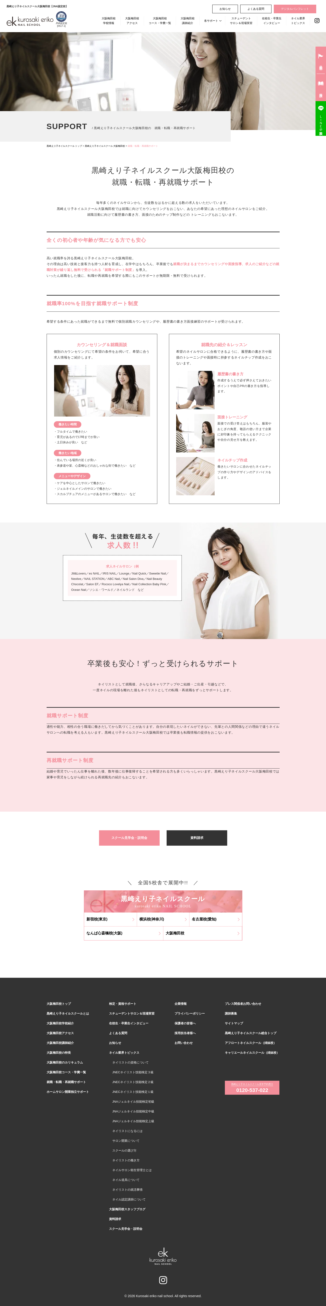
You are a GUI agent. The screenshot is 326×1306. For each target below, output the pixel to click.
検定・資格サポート (122, 1003)
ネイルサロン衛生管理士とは (132, 1170)
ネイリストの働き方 (126, 1160)
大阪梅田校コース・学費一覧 (160, 20)
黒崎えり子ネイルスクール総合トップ (250, 1033)
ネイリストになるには (127, 1131)
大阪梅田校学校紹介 (60, 1023)
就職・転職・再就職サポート (66, 1082)
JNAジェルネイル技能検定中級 (133, 1111)
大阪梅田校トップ (59, 1003)
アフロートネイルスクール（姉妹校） (250, 1043)
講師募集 (231, 1013)
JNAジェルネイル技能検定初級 (133, 1101)
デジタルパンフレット (295, 8)
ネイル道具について (126, 1180)
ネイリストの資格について (130, 1062)
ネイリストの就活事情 (127, 1189)
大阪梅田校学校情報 (109, 20)
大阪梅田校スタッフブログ (127, 1209)
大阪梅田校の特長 (59, 1052)
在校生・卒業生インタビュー (271, 20)
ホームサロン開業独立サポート (68, 1092)
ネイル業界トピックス (298, 20)
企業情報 (181, 1003)
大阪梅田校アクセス (132, 20)
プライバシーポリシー (190, 1013)
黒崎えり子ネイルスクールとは (68, 1013)
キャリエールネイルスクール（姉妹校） (252, 1052)
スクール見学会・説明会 (129, 838)
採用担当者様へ (185, 1033)
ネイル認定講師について (129, 1199)
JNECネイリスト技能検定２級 (133, 1082)
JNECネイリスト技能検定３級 (133, 1072)
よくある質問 (255, 8)
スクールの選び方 (124, 1150)
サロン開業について (126, 1140)
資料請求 (196, 838)
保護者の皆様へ (185, 1023)
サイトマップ (234, 1023)
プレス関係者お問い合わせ (243, 1003)
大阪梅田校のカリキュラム (65, 1062)
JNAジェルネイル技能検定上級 (133, 1121)
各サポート (211, 20)
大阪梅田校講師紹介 (188, 20)
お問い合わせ (184, 1043)
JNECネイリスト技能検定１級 (133, 1092)
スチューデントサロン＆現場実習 (241, 20)
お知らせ (225, 8)
